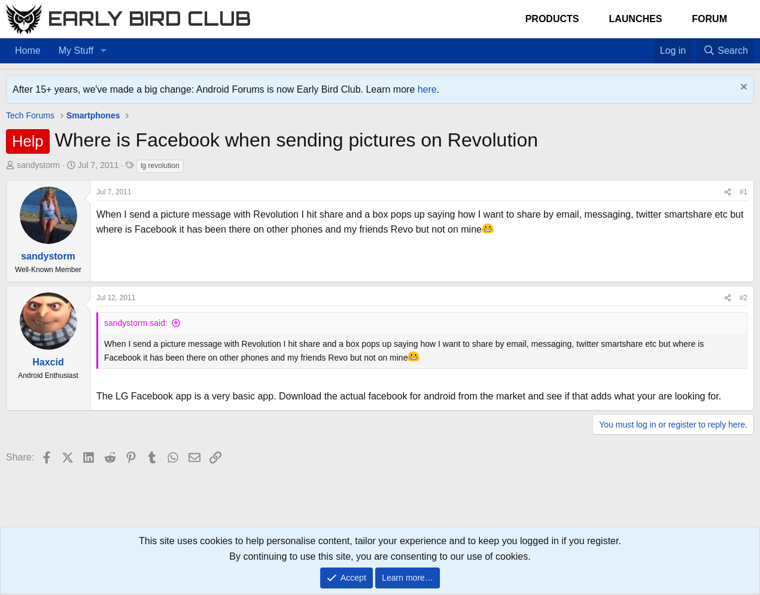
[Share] (727, 192)
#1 (743, 192)
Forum (709, 19)
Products (552, 19)
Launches (635, 19)
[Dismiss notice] (742, 88)
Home (28, 50)
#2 (743, 298)
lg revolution (160, 165)
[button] (103, 50)
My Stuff (76, 50)
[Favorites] (648, 43)
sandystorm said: (136, 323)
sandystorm (38, 165)
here (427, 89)
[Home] (636, 43)
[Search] (725, 50)
